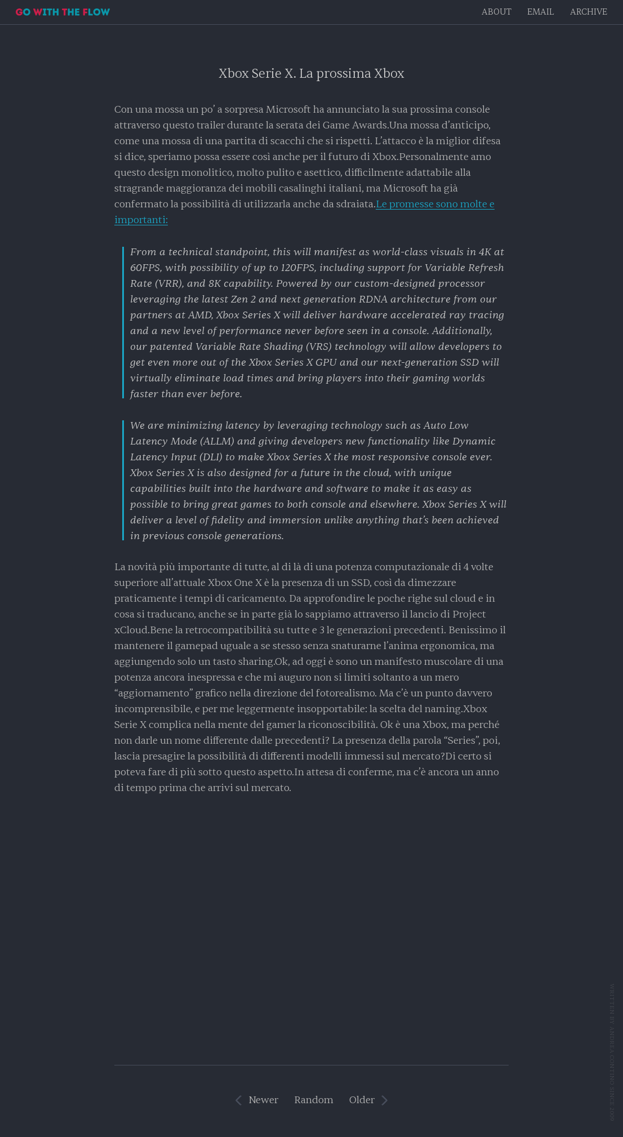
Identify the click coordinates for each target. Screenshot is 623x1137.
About (496, 12)
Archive (588, 12)
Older (362, 1100)
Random (313, 1100)
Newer (263, 1100)
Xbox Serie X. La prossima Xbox (311, 73)
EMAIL (540, 12)
